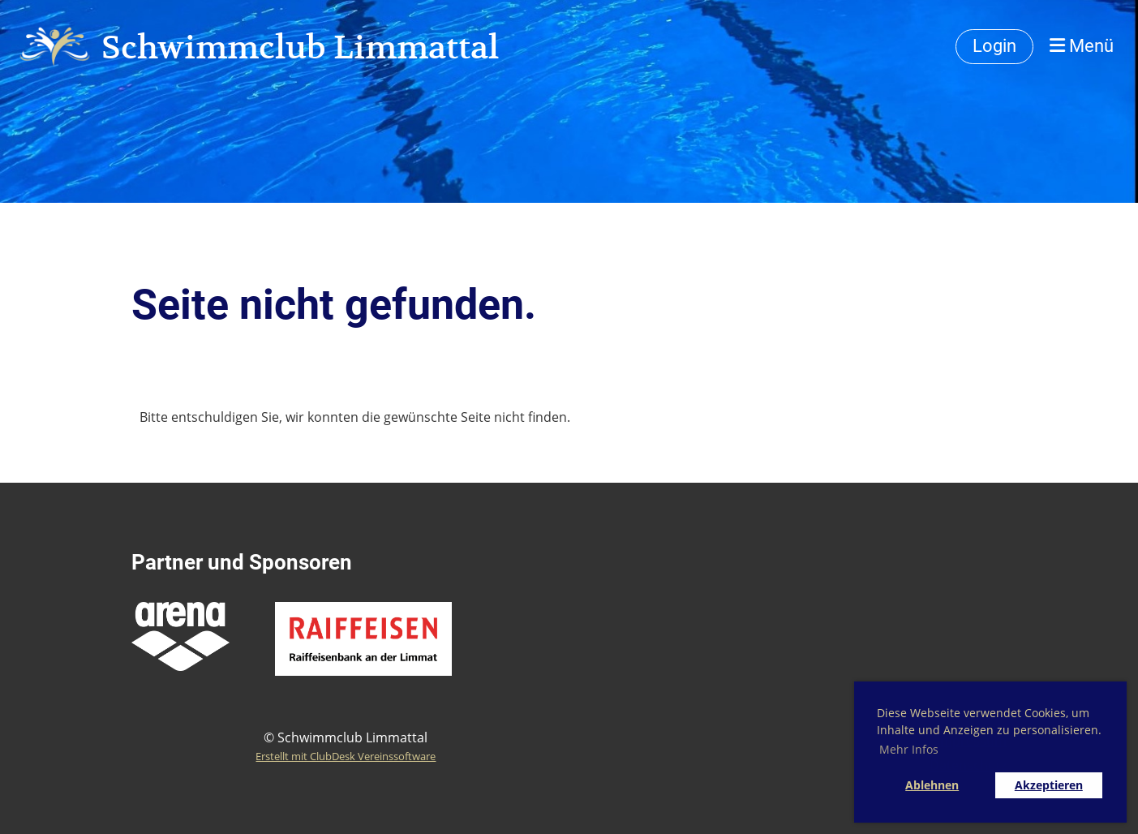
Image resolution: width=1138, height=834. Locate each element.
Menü (1082, 46)
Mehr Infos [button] (908, 749)
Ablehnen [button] (932, 785)
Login (994, 46)
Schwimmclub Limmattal (300, 47)
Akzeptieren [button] (1049, 785)
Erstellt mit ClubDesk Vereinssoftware (346, 756)
